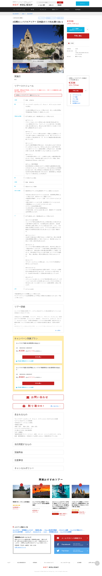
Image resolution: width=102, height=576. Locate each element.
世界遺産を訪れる (53, 532)
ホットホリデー (16, 13)
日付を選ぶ (38, 357)
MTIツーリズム (78, 56)
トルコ (23, 13)
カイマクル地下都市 (18, 532)
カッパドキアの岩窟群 (65, 532)
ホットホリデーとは (19, 9)
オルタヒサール (37, 532)
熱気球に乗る (60, 18)
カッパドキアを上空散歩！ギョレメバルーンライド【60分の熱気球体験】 (40, 503)
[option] (38, 44)
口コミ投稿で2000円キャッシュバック (75, 29)
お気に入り (51, 5)
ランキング (43, 9)
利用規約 (35, 562)
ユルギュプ (28, 532)
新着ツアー (55, 9)
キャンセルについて (49, 562)
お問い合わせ (39, 397)
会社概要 (79, 562)
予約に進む (78, 36)
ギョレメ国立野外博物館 (50, 530)
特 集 (32, 9)
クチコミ (66, 9)
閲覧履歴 (59, 5)
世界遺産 (77, 9)
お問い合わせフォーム (20, 547)
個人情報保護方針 (21, 562)
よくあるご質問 (41, 5)
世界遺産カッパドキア (51, 18)
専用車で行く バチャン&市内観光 (21, 502)
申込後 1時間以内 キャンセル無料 (25, 361)
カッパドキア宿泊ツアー (76, 530)
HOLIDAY (23, 5)
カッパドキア (30, 13)
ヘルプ (8, 562)
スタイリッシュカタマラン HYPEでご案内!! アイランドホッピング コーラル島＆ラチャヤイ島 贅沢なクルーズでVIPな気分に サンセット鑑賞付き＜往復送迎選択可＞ (60, 505)
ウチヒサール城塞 (63, 530)
